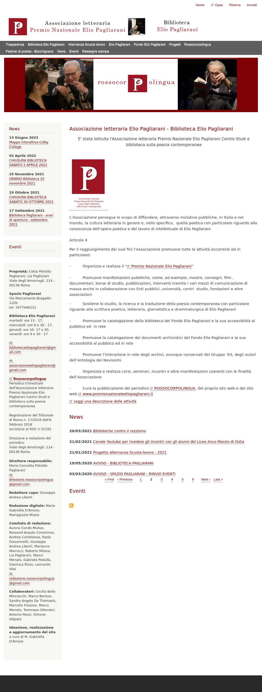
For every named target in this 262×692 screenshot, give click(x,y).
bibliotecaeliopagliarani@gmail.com (32, 347)
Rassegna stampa (95, 51)
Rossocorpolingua (197, 44)
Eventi (74, 51)
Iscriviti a (71, 505)
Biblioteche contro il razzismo (119, 431)
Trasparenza (15, 44)
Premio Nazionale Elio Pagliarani (159, 266)
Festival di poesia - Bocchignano (29, 51)
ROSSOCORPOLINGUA (172, 388)
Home (200, 5)
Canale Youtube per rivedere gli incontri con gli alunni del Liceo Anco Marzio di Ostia (168, 442)
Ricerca (235, 5)
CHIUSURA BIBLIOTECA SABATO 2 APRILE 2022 (28, 162)
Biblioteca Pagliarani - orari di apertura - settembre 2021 (31, 219)
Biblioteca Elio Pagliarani (46, 44)
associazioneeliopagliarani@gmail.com (32, 365)
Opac (217, 5)
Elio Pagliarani (119, 44)
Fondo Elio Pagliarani (150, 44)
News (61, 51)
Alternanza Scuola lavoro (86, 44)
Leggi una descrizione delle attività (102, 401)
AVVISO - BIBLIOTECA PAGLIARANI (123, 463)
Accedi (252, 5)
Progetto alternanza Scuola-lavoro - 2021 (130, 452)
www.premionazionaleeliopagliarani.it (115, 394)
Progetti (175, 44)
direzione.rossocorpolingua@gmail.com (31, 479)
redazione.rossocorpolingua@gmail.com (31, 578)
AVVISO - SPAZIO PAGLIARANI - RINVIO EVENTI (134, 474)
